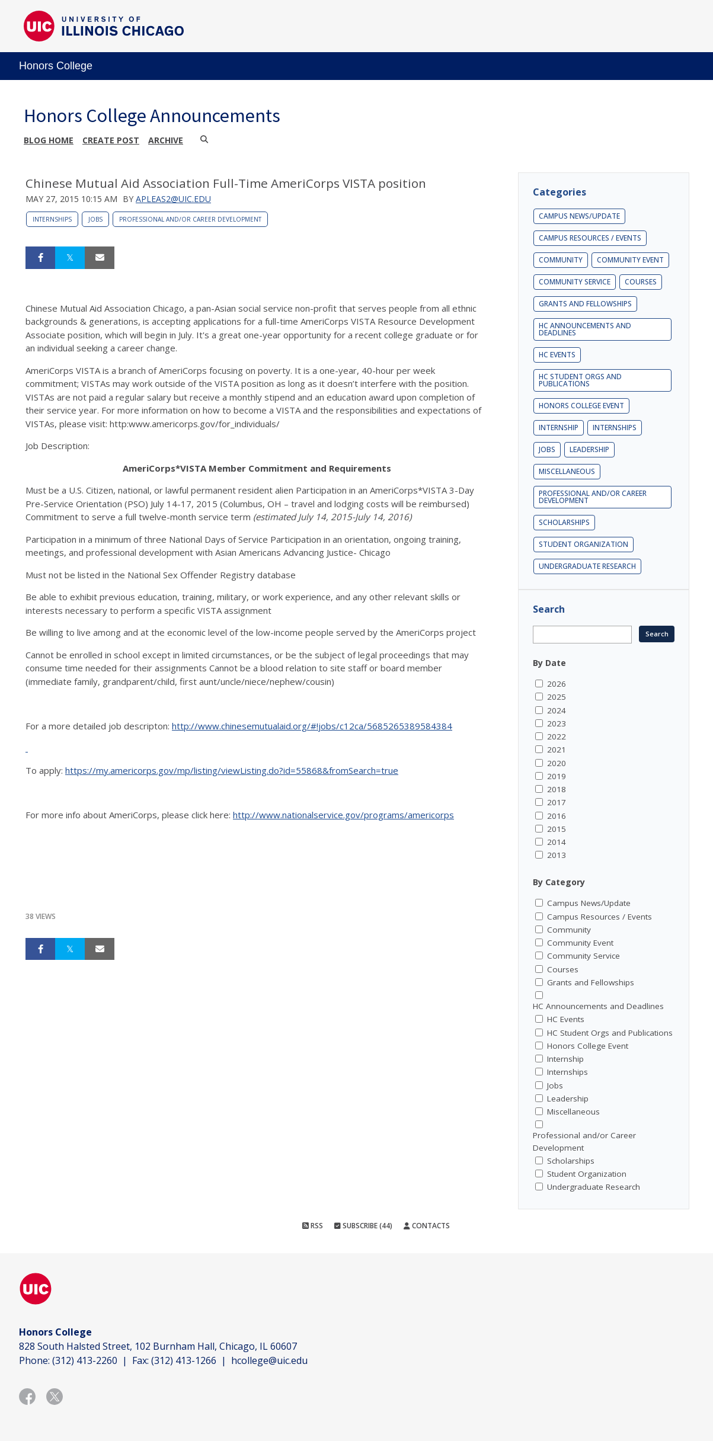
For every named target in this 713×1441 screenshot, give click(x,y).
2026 (556, 683)
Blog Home (48, 140)
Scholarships (564, 522)
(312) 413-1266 (183, 1360)
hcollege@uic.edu (269, 1360)
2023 (556, 723)
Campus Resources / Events (590, 238)
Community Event (630, 260)
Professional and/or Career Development (190, 219)
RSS (312, 1226)
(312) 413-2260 (84, 1360)
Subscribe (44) (363, 1226)
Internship (558, 427)
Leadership (589, 449)
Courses (641, 282)
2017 (556, 802)
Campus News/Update (579, 216)
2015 (556, 829)
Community (561, 260)
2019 (556, 776)
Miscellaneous (567, 471)
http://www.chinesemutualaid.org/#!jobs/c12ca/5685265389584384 (312, 726)
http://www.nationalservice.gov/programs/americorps (343, 815)
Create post (110, 140)
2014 (556, 842)
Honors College (55, 66)
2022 (556, 736)
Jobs (95, 219)
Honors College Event (581, 406)
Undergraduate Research (587, 566)
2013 (556, 855)
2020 (556, 763)
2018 (556, 789)
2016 (556, 816)
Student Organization (583, 544)
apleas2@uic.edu (173, 198)
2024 (556, 710)
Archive (165, 140)
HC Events (557, 355)
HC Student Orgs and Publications (580, 380)
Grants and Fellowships (585, 304)
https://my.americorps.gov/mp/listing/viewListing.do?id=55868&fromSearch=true (231, 770)
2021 (556, 749)
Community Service (574, 282)
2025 (556, 696)
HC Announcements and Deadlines (585, 329)
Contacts (427, 1226)
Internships (52, 219)
